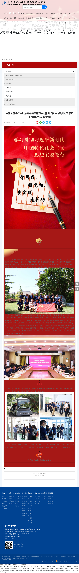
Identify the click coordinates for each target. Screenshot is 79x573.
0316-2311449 (16, 536)
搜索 (45, 7)
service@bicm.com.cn (14, 539)
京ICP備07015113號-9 (48, 561)
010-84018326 (25, 534)
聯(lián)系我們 (10, 526)
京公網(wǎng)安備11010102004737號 (67, 561)
